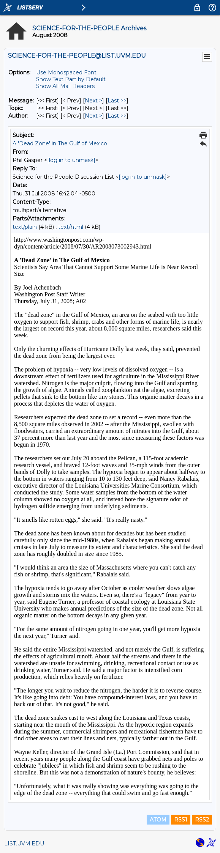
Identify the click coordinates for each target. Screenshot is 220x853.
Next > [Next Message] (93, 100)
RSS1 (180, 819)
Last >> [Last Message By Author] (117, 115)
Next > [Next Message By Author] (93, 115)
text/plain (25, 226)
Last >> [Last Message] (117, 100)
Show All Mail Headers (65, 86)
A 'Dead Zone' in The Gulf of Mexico (60, 143)
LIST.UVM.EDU (24, 843)
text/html (70, 226)
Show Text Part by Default (71, 79)
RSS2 (202, 819)
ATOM (158, 819)
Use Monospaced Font (66, 72)
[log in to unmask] (71, 160)
